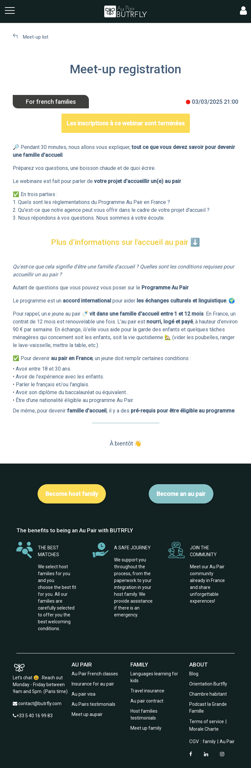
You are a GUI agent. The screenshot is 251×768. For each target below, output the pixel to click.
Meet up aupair (87, 714)
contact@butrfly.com (39, 703)
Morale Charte (204, 729)
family (209, 741)
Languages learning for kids (154, 677)
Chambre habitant (208, 694)
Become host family (71, 493)
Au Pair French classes (95, 673)
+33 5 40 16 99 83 (34, 715)
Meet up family (145, 728)
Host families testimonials (144, 714)
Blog (193, 673)
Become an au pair (181, 493)
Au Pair (227, 741)
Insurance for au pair (93, 683)
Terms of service (206, 721)
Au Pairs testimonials (93, 704)
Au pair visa (83, 694)
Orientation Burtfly (208, 683)
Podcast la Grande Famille (208, 708)
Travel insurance (147, 690)
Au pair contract (146, 701)
